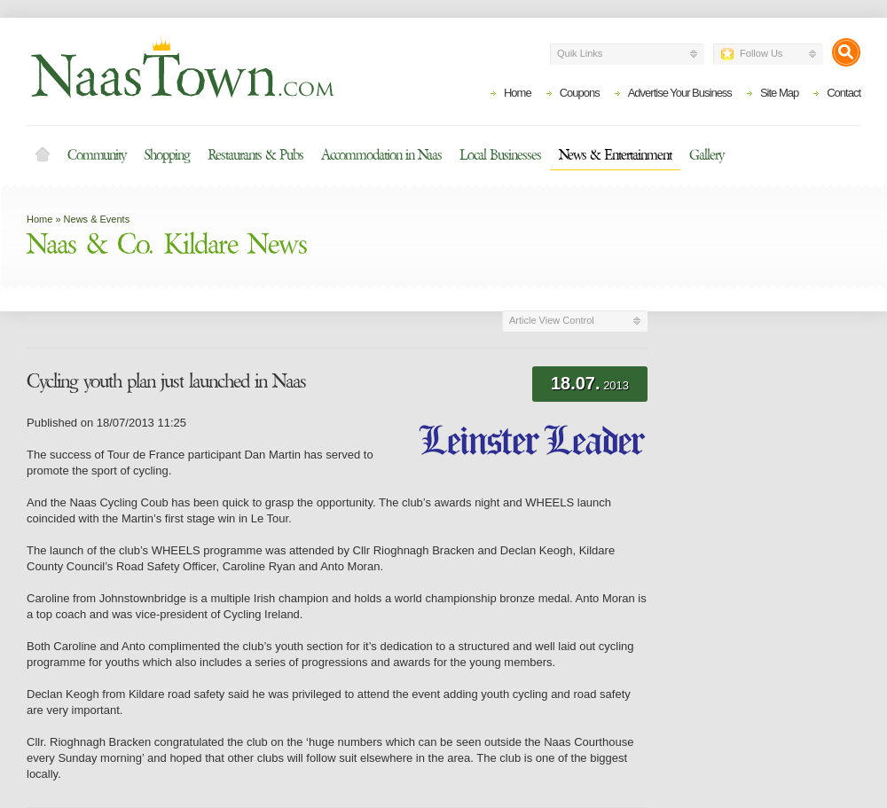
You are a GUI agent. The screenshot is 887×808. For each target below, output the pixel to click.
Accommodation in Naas (381, 155)
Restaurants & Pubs (255, 155)
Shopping (167, 155)
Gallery (706, 155)
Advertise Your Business (680, 92)
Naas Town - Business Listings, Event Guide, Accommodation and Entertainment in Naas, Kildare (182, 67)
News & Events (97, 219)
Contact (843, 92)
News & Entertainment (615, 155)
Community (96, 155)
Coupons (580, 92)
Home (517, 92)
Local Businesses (500, 155)
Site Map (779, 92)
